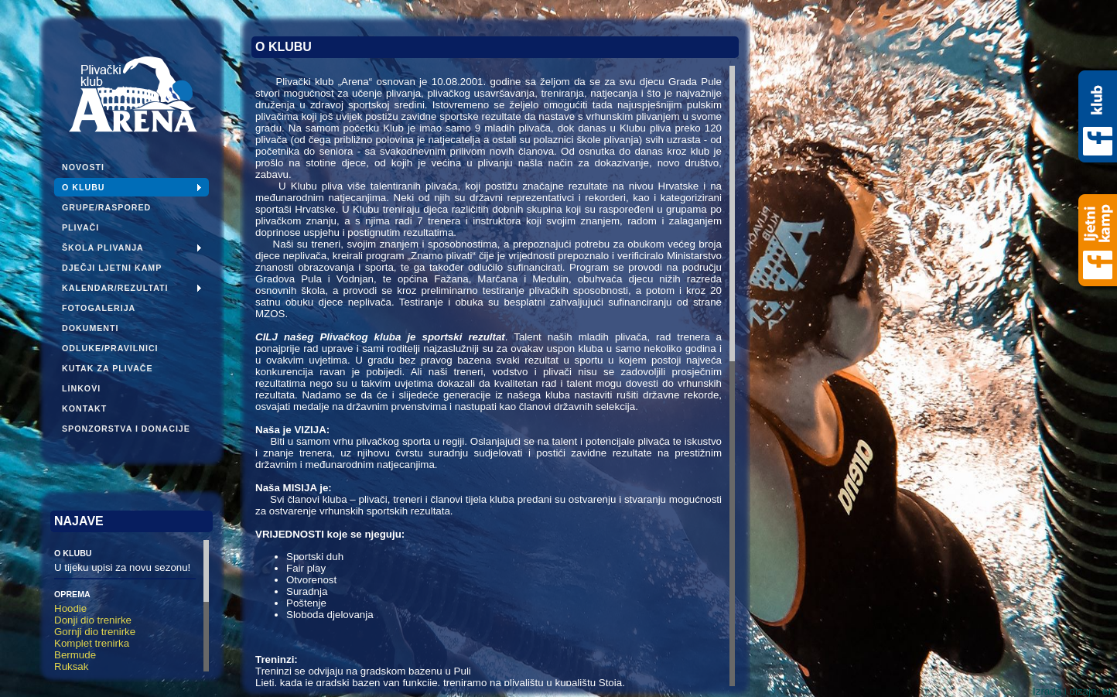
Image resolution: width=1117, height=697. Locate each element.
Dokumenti (90, 328)
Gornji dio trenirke (94, 631)
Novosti (83, 167)
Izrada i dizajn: (1073, 691)
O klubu (83, 187)
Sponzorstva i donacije (126, 428)
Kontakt (84, 408)
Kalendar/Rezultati (115, 287)
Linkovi (81, 388)
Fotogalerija (98, 308)
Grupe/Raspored (106, 207)
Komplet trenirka (91, 643)
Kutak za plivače (107, 368)
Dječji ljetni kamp (112, 267)
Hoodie (70, 608)
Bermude (75, 655)
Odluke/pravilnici (110, 348)
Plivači (80, 227)
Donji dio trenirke (93, 620)
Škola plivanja (103, 247)
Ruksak (71, 666)
